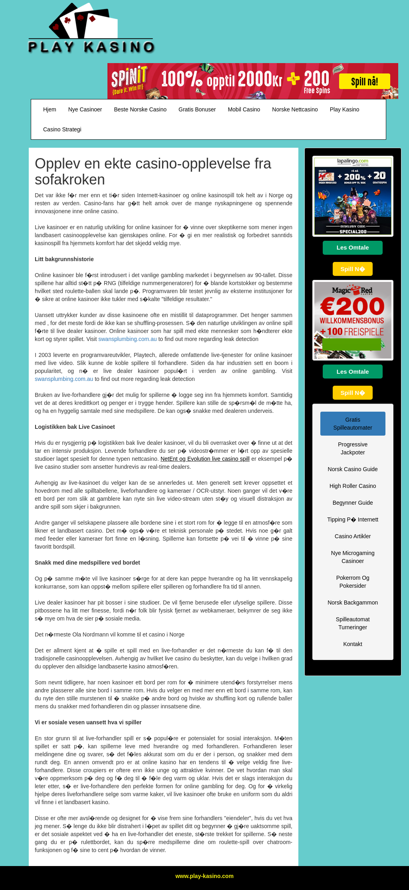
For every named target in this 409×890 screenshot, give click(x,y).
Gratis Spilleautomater (353, 423)
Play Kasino (344, 109)
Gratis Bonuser (197, 109)
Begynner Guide (353, 503)
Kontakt (352, 644)
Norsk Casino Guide (353, 469)
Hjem (49, 109)
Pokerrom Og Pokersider (352, 582)
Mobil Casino (244, 109)
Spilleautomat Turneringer (353, 623)
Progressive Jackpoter (352, 448)
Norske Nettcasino (295, 109)
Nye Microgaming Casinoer (353, 557)
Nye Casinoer (85, 109)
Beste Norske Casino (140, 109)
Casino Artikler (353, 536)
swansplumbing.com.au (127, 339)
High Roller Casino (353, 486)
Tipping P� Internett (352, 519)
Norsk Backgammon (353, 602)
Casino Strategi (62, 129)
